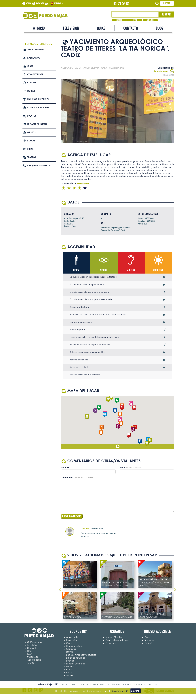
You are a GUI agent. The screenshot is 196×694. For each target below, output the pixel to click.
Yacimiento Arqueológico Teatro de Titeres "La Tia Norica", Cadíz (115, 229)
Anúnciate (149, 643)
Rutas (135, 20)
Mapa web (40, 3)
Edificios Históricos (38, 99)
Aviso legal (68, 684)
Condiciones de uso (146, 684)
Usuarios (150, 20)
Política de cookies (119, 684)
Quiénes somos (34, 642)
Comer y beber (35, 74)
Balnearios (33, 57)
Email (122, 467)
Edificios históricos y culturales (81, 655)
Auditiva (131, 270)
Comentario (67, 477)
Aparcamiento (35, 49)
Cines (30, 66)
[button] (120, 420)
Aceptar (135, 691)
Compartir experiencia (117, 640)
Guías (101, 28)
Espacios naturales (38, 107)
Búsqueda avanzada (39, 165)
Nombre (65, 467)
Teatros (31, 157)
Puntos (119, 20)
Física (76, 270)
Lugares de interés (37, 124)
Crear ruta (110, 643)
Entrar (166, 3)
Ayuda (28, 3)
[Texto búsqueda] (135, 14)
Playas (31, 140)
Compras (32, 82)
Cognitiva (158, 270)
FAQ (29, 654)
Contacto (130, 28)
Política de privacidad (92, 684)
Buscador (149, 640)
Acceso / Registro (114, 637)
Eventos (31, 115)
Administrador (163, 71)
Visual (103, 270)
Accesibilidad (34, 660)
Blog (159, 28)
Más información (120, 691)
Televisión (71, 28)
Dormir (31, 91)
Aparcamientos (74, 637)
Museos (31, 132)
